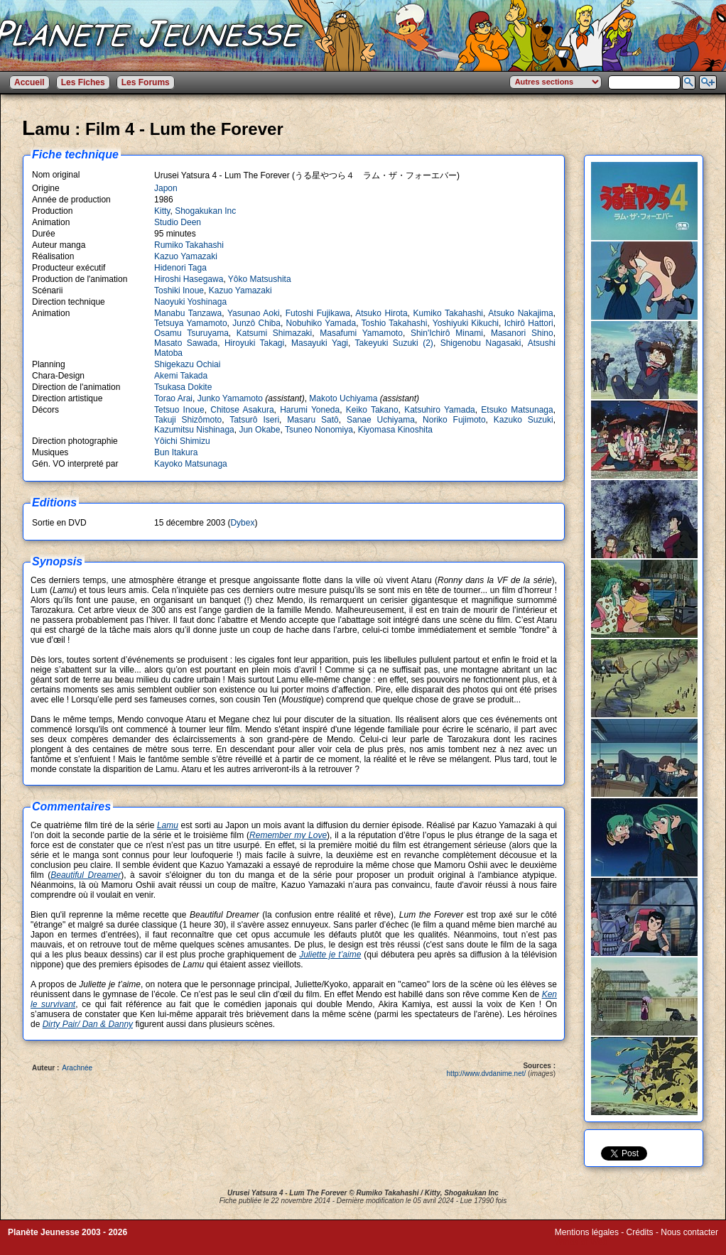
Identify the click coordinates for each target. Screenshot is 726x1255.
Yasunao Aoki (253, 313)
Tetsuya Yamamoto (190, 323)
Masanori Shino (522, 333)
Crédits (640, 1232)
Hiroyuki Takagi (254, 343)
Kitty (162, 211)
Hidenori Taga (180, 268)
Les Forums (145, 82)
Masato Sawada (185, 343)
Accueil (29, 82)
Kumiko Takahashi (448, 313)
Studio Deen (177, 222)
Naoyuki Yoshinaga (190, 302)
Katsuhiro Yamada (439, 410)
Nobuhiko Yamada (321, 323)
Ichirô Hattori (528, 323)
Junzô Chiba (256, 323)
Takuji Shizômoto (188, 420)
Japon (166, 188)
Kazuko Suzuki (523, 420)
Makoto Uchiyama (343, 398)
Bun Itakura (175, 452)
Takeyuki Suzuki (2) (394, 343)
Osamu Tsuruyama (191, 333)
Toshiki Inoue (179, 290)
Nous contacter (689, 1232)
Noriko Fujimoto (454, 420)
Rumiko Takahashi (189, 245)
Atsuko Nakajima (520, 313)
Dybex (242, 523)
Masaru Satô (313, 420)
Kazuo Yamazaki (185, 256)
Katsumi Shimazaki (274, 333)
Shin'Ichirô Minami (447, 333)
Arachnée (77, 1068)
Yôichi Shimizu (182, 441)
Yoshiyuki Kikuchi (466, 323)
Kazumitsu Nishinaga (194, 430)
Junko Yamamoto (230, 398)
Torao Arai (173, 398)
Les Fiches (83, 82)
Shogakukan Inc (205, 211)
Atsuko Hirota (381, 313)
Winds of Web (581, 1242)
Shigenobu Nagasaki (480, 343)
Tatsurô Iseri (254, 420)
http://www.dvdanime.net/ (486, 1073)
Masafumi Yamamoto (361, 333)
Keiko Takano (372, 410)
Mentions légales (587, 1232)
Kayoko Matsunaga (190, 464)
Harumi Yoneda (310, 410)
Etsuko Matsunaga (517, 410)
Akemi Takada (180, 376)
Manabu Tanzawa (188, 313)
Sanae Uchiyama (381, 420)
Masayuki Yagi (319, 343)
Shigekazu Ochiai (187, 364)
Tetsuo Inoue (179, 410)
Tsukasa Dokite (183, 387)
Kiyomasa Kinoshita (395, 430)
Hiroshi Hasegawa (188, 279)
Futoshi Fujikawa (318, 313)
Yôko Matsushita (259, 279)
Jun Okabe (259, 430)
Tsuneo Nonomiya (319, 430)
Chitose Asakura (241, 410)
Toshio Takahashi (395, 323)
